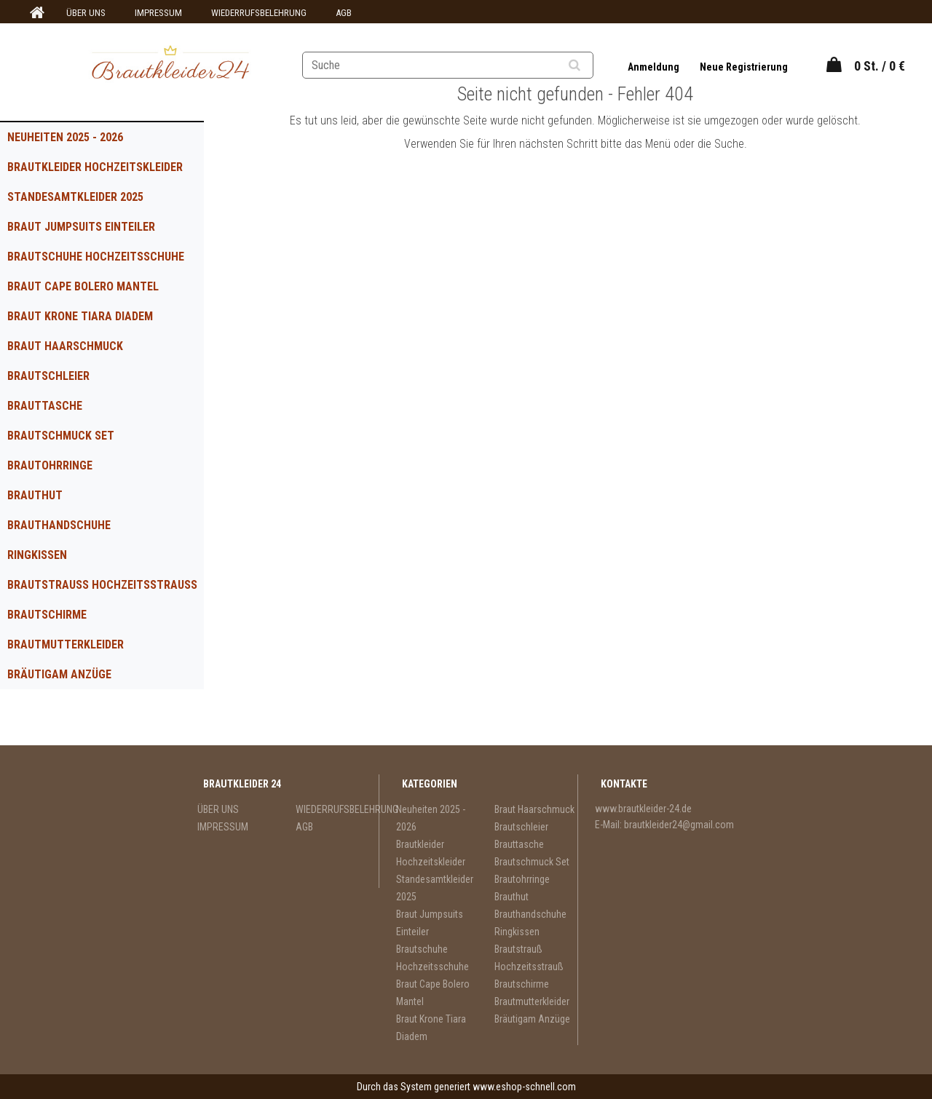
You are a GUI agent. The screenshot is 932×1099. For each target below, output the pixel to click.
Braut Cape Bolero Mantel (83, 286)
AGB (344, 12)
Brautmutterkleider (65, 644)
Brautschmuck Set (60, 436)
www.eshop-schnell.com (524, 1086)
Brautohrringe (49, 465)
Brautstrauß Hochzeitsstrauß (102, 585)
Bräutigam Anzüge (59, 674)
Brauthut (35, 495)
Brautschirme (47, 615)
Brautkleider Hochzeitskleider (95, 167)
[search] (592, 65)
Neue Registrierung (744, 67)
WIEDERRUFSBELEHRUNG (259, 12)
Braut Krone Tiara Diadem (80, 316)
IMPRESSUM (158, 12)
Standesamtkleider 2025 (75, 197)
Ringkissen (37, 555)
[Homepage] (34, 13)
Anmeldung (655, 67)
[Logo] (170, 64)
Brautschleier (48, 376)
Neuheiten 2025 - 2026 (65, 137)
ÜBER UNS (86, 12)
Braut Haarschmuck (65, 346)
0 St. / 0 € (879, 66)
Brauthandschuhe (59, 525)
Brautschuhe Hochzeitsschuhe (95, 256)
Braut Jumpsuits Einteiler (81, 227)
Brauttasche (44, 406)
